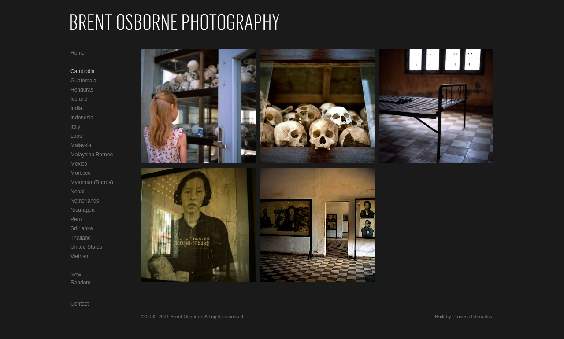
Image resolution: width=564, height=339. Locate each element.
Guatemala (83, 80)
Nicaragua (82, 210)
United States (86, 247)
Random (80, 283)
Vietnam (80, 256)
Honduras (81, 90)
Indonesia (81, 117)
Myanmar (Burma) (91, 182)
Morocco (80, 173)
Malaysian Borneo (91, 154)
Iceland (79, 99)
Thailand (80, 238)
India (76, 108)
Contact (79, 304)
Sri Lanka (81, 228)
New (75, 275)
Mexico (78, 164)
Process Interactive (473, 316)
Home (77, 53)
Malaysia (80, 145)
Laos (76, 136)
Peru (76, 219)
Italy (75, 127)
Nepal (77, 191)
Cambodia (82, 71)
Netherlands (84, 201)
